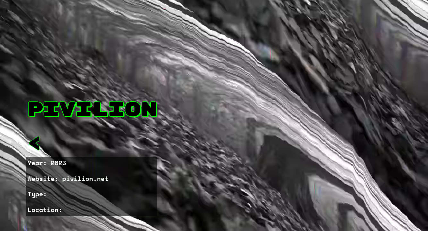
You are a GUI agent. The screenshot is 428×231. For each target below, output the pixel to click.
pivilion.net (85, 178)
